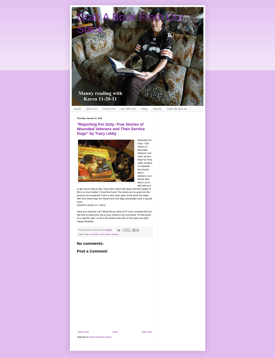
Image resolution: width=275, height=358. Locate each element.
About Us (91, 108)
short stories (105, 234)
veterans (114, 234)
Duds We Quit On (177, 108)
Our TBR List (128, 108)
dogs (87, 234)
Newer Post (83, 332)
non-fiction (94, 234)
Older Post (147, 332)
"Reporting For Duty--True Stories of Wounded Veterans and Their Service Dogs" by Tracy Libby (111, 129)
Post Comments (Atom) (101, 337)
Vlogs (144, 108)
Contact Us (108, 108)
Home (77, 108)
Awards (157, 108)
